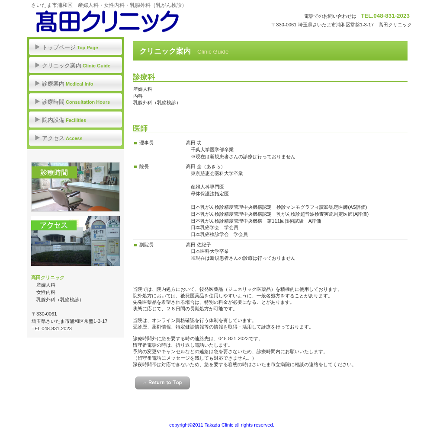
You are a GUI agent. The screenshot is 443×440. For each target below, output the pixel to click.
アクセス (75, 241)
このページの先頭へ (162, 382)
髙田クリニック (113, 21)
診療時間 (75, 187)
